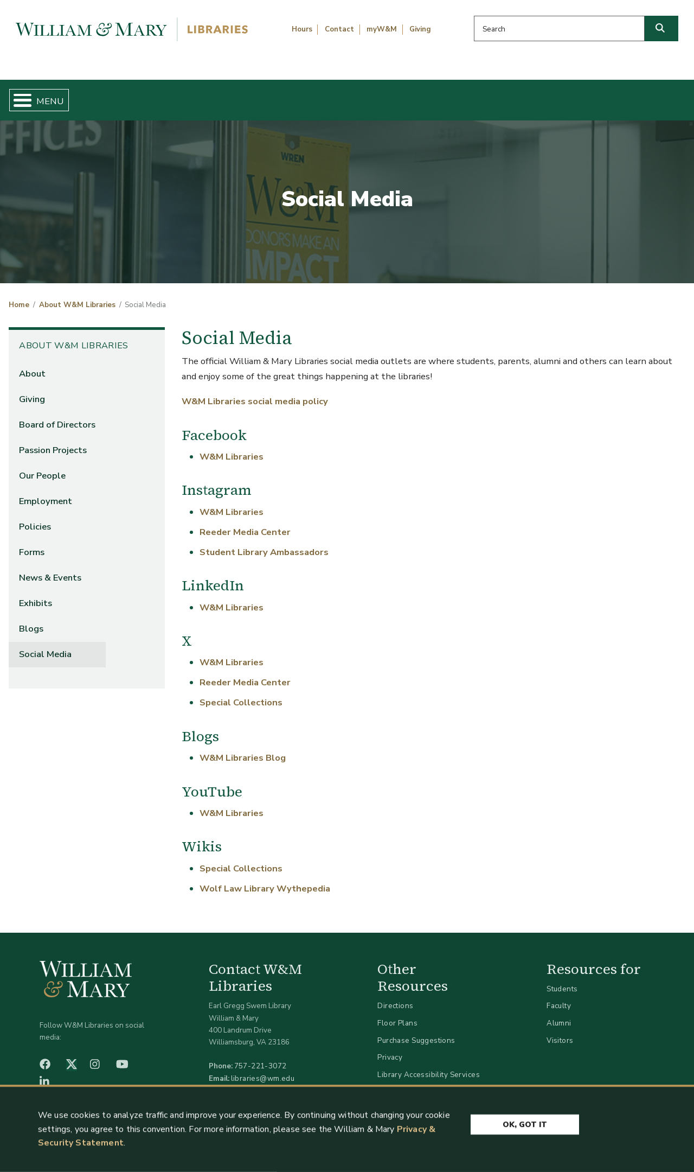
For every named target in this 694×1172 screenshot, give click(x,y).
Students (562, 979)
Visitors (560, 1031)
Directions (395, 997)
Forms (31, 543)
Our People (42, 466)
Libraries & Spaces (395, 95)
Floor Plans (397, 1014)
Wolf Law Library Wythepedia (265, 879)
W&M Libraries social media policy (255, 392)
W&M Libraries (232, 447)
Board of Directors (57, 415)
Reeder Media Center (245, 523)
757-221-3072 (260, 1057)
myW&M (382, 29)
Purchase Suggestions (416, 1031)
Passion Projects (53, 441)
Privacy (389, 1048)
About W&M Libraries (530, 95)
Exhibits (35, 594)
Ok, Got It (525, 1127)
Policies (35, 518)
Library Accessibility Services (428, 1065)
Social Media (45, 645)
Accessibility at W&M (414, 1083)
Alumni (559, 1014)
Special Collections (241, 693)
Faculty (559, 997)
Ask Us (639, 95)
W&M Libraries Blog (243, 749)
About (32, 364)
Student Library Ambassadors (264, 543)
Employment (45, 492)
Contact (339, 29)
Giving (420, 29)
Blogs (31, 620)
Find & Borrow (142, 95)
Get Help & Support (265, 95)
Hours (302, 29)
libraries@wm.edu (263, 1069)
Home (52, 95)
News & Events (50, 569)
